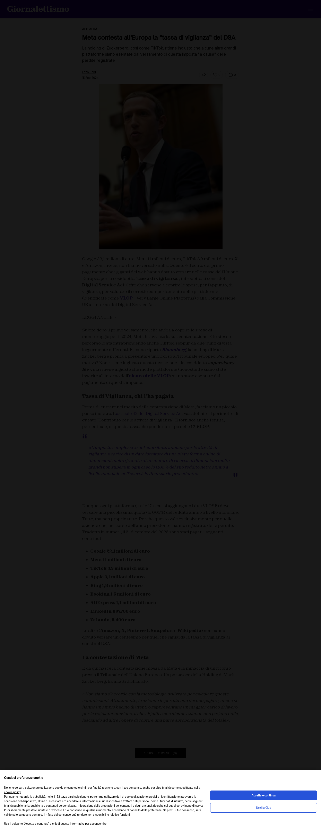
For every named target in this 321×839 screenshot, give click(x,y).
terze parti (67, 796)
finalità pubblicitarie (16, 805)
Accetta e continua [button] (264, 795)
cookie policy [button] (12, 792)
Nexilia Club (263, 807)
